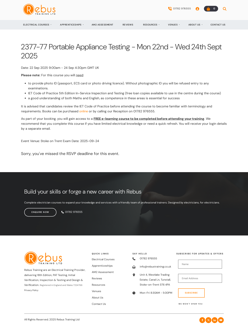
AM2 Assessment (102, 24)
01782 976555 (179, 8)
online (83, 111)
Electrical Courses (36, 24)
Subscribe (191, 292)
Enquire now (33, 210)
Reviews (128, 24)
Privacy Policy (31, 290)
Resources (150, 24)
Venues (173, 24)
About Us (194, 24)
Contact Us (218, 24)
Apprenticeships (71, 24)
